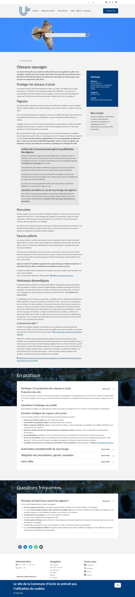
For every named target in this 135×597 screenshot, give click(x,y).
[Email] (41, 547)
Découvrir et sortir (56, 567)
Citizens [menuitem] (36, 11)
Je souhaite (87, 11)
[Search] (87, 35)
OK (118, 585)
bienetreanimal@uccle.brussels (101, 100)
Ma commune (55, 570)
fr (88, 2)
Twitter (88, 572)
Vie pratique (54, 565)
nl (93, 2)
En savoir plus (18, 593)
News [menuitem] (73, 11)
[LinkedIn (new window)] (116, 2)
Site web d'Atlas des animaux (102, 443)
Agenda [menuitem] (78, 11)
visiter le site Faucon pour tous (61, 276)
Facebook (89, 565)
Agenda (53, 575)
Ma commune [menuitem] (63, 11)
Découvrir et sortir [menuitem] (49, 11)
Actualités (54, 572)
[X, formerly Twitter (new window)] (113, 2)
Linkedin (89, 575)
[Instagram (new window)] (109, 2)
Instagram (89, 568)
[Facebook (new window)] (106, 2)
